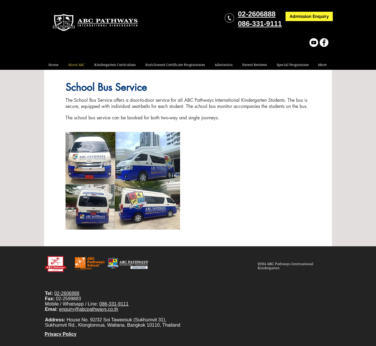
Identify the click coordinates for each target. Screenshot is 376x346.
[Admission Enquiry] (309, 16)
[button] (292, 64)
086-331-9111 (114, 303)
